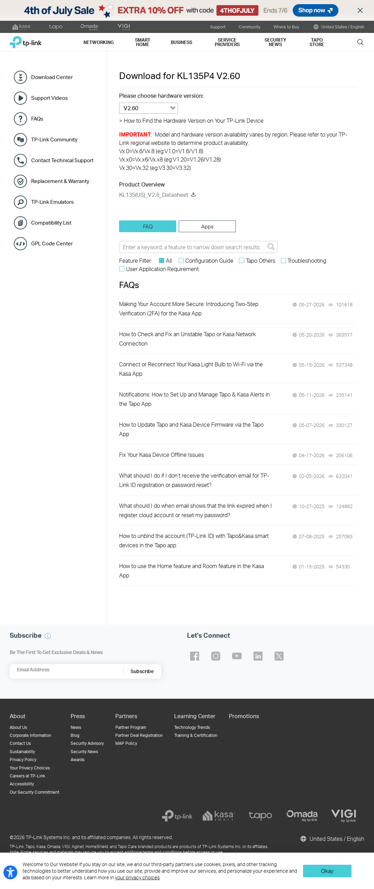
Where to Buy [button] (286, 26)
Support (217, 26)
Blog (75, 735)
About (18, 716)
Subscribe (142, 671)
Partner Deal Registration (139, 735)
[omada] (302, 816)
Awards (77, 759)
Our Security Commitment (34, 792)
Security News (84, 751)
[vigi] (343, 816)
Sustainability (22, 751)
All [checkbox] (169, 260)
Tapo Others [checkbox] (260, 260)
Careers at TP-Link (27, 775)
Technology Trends (192, 727)
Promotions (244, 716)
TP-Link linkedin (258, 656)
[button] (48, 636)
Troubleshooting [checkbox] (306, 260)
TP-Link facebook (194, 656)
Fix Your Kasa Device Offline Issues (161, 454)
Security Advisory (87, 743)
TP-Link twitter (279, 656)
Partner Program (130, 727)
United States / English (338, 26)
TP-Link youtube (236, 656)
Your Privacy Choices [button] (30, 767)
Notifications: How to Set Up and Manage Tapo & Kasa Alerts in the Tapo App (194, 399)
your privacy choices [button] (137, 877)
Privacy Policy (23, 759)
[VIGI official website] (124, 27)
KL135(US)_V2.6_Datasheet (153, 194)
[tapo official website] (56, 27)
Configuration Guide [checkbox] (209, 260)
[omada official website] (90, 27)
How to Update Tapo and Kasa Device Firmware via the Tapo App (191, 429)
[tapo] (260, 816)
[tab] (147, 226)
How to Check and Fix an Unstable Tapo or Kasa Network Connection (187, 338)
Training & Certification (195, 735)
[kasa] (219, 816)
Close (360, 10)
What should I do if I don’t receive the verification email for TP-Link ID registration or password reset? (194, 480)
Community (249, 26)
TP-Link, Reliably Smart (26, 40)
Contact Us (20, 743)
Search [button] (360, 42)
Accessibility (22, 783)
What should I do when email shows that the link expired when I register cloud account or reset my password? (195, 510)
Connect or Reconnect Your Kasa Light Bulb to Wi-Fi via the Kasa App (191, 368)
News (76, 727)
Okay (327, 870)
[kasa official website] (22, 27)
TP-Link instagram (215, 656)
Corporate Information (30, 735)
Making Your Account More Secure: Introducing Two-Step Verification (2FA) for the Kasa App (188, 308)
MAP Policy (126, 743)
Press (78, 716)
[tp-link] (177, 816)
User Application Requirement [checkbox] (162, 268)
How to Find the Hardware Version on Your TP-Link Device (191, 120)
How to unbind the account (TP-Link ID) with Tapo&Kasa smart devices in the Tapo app (194, 540)
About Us (18, 727)
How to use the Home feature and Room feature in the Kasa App (191, 570)
